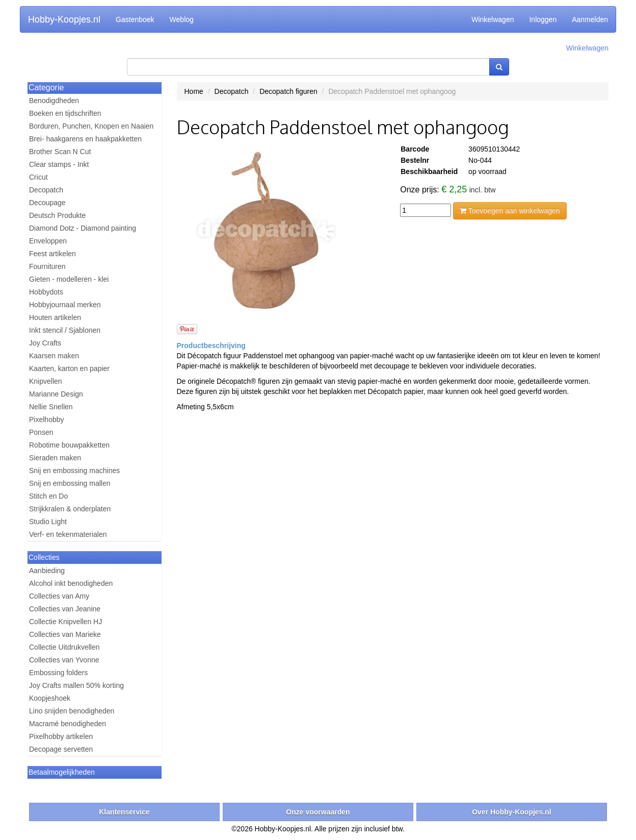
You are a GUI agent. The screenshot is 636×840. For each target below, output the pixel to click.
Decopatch (46, 190)
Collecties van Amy (59, 596)
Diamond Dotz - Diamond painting (82, 228)
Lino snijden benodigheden (71, 711)
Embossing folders (58, 673)
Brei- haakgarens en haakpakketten (85, 139)
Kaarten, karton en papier (69, 368)
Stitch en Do (48, 496)
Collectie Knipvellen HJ (65, 621)
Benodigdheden (54, 100)
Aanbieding (47, 570)
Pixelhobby (46, 419)
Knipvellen (45, 381)
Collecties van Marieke (65, 634)
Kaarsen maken (54, 356)
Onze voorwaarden (318, 812)
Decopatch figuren (288, 91)
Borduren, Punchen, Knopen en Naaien (91, 126)
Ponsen (41, 432)
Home (193, 91)
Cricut (38, 177)
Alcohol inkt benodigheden (71, 583)
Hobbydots (46, 292)
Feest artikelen (52, 254)
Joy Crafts (45, 343)
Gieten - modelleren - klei (69, 279)
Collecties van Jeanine (64, 609)
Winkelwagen (492, 19)
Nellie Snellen (51, 407)
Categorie (46, 87)
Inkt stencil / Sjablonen (64, 330)
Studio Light (48, 521)
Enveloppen (48, 241)
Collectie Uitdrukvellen (64, 647)
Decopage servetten (61, 749)
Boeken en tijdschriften (65, 113)
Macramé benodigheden (67, 724)
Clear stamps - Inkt (59, 164)
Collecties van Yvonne (64, 660)
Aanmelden (590, 19)
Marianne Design (56, 394)
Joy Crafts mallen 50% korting (76, 685)
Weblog (182, 19)
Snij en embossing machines (74, 470)
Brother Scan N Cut (60, 151)
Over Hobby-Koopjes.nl (511, 812)
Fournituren (47, 266)
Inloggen (542, 19)
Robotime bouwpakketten (69, 445)
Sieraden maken (55, 458)
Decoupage (47, 203)
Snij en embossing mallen (70, 483)
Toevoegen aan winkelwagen (510, 211)
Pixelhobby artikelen (61, 736)
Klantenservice (124, 812)
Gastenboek (135, 19)
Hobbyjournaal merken (65, 305)
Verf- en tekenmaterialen (68, 534)
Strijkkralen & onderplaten (70, 509)
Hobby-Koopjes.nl (64, 19)
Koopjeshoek (49, 698)
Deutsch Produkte (57, 215)
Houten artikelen (55, 317)
